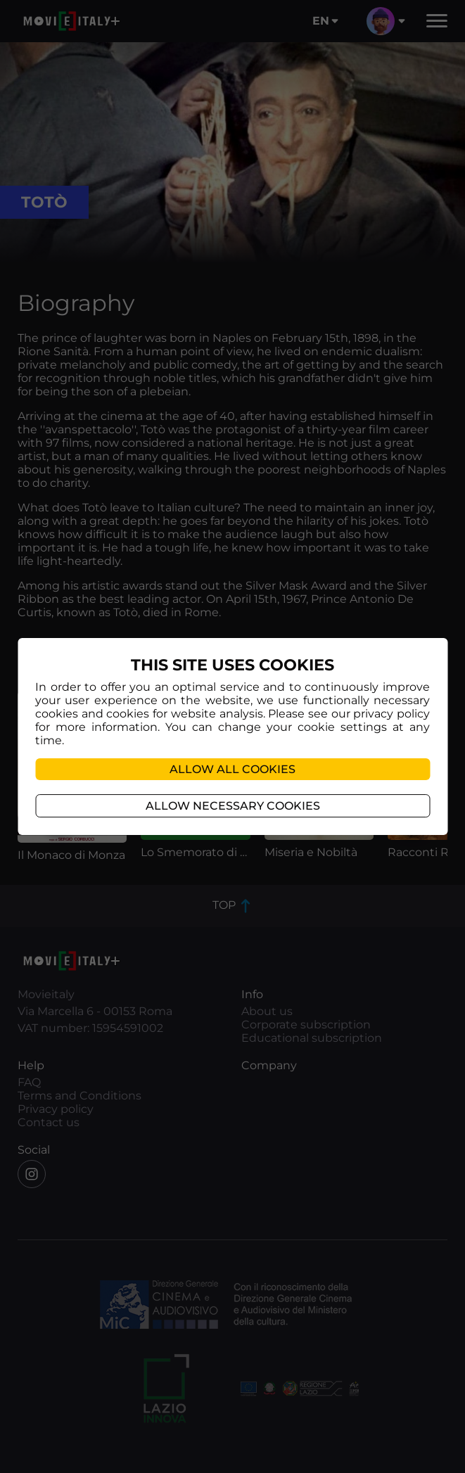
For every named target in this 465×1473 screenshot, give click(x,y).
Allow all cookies (232, 769)
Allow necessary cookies (233, 805)
